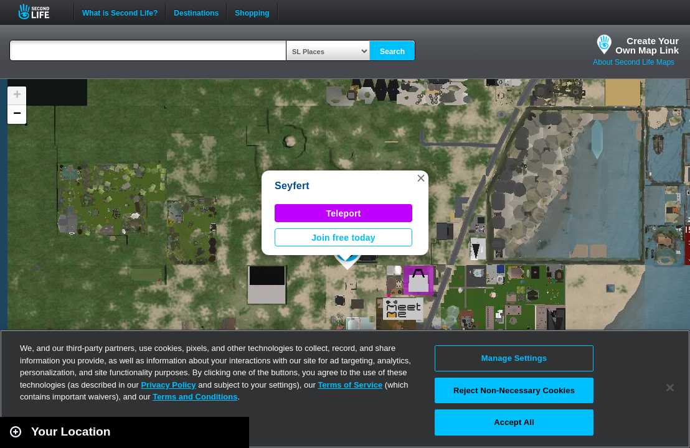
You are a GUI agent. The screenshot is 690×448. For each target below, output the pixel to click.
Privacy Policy (168, 385)
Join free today (343, 238)
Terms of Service (350, 385)
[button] (421, 177)
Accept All (514, 422)
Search (392, 51)
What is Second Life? (120, 12)
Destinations (196, 12)
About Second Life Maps (633, 62)
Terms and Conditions (195, 396)
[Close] (670, 387)
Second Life (40, 11)
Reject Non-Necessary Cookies (514, 390)
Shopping (252, 12)
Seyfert (292, 185)
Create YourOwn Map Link (647, 45)
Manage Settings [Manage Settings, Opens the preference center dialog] (514, 358)
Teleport (343, 213)
